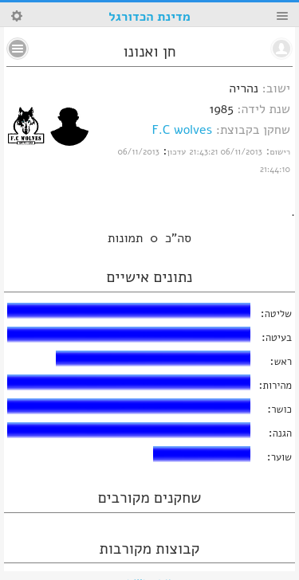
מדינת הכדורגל (149, 16)
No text (17, 48)
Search (17, 16)
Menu (282, 16)
